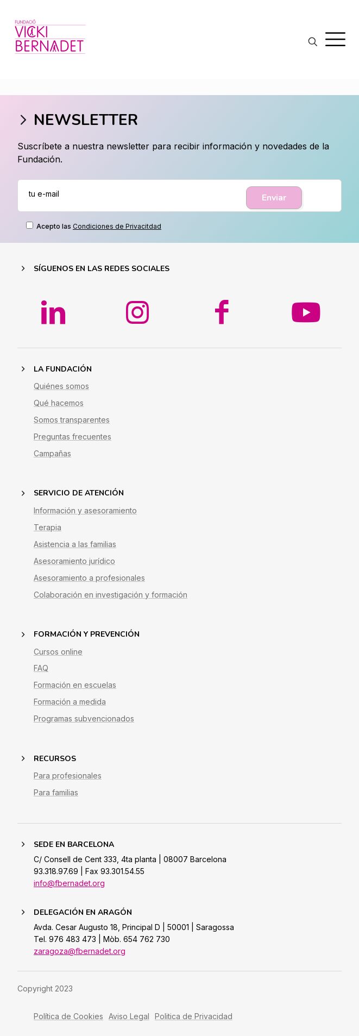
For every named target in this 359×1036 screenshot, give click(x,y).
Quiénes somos (61, 401)
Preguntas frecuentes (72, 451)
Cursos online (58, 666)
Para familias (56, 807)
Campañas (52, 468)
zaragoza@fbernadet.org (79, 966)
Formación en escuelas (75, 700)
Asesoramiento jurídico (74, 576)
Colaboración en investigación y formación (110, 609)
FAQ (41, 683)
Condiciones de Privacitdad (117, 226)
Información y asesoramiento (85, 525)
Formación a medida (70, 717)
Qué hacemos (59, 418)
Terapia (47, 542)
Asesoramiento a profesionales (89, 593)
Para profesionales (68, 791)
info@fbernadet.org (69, 898)
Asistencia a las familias (75, 559)
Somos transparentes (72, 434)
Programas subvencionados (84, 734)
